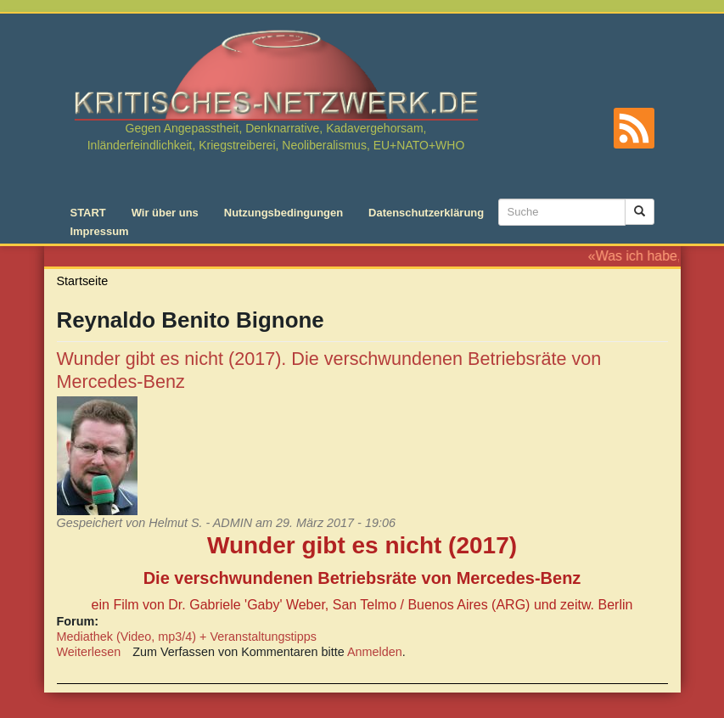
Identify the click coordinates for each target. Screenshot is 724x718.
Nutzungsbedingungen (283, 212)
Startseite (83, 281)
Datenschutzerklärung (426, 212)
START (88, 212)
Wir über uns (165, 212)
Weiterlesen (89, 652)
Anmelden (374, 652)
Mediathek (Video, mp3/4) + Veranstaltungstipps (187, 636)
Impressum (99, 231)
